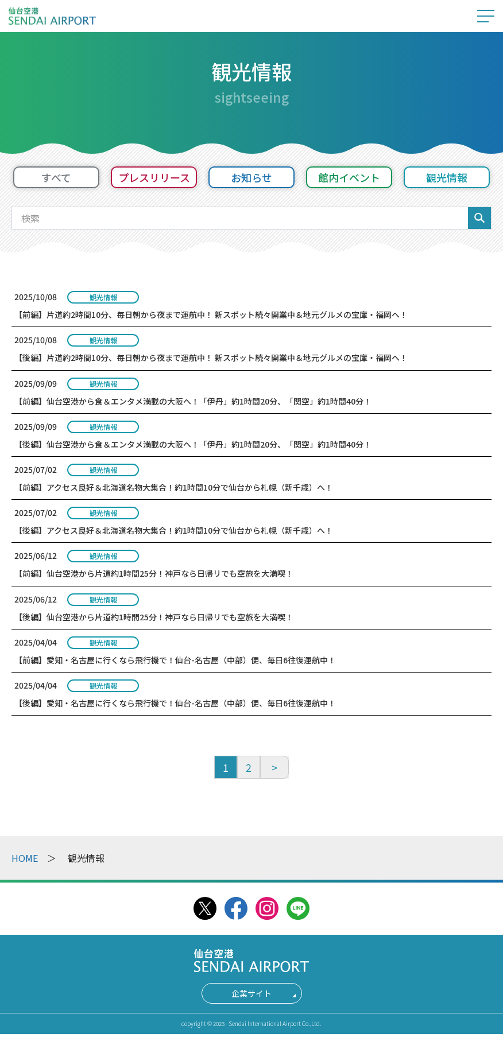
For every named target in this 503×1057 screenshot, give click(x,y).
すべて (56, 177)
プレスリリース (154, 177)
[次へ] (274, 767)
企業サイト (251, 993)
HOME (24, 858)
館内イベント (349, 177)
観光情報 (446, 177)
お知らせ (251, 177)
